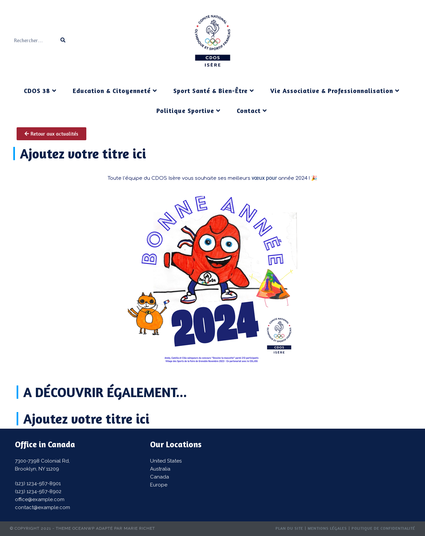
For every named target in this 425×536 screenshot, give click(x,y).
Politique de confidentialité (383, 528)
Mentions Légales (327, 528)
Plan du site (289, 528)
